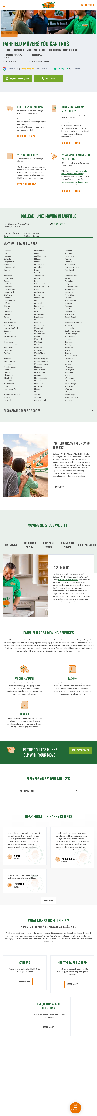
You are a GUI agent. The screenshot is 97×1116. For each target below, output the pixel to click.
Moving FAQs (48, 790)
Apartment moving (48, 545)
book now (59, 486)
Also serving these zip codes (48, 411)
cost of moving (71, 123)
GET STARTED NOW (26, 136)
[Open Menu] (5, 5)
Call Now (48, 78)
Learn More (24, 981)
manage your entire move (35, 119)
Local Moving (10, 545)
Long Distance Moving (29, 545)
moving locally (81, 171)
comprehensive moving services (74, 182)
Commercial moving (67, 545)
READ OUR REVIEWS (26, 184)
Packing (72, 678)
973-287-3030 (87, 5)
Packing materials (24, 678)
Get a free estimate (80, 750)
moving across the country (72, 173)
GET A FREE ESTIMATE (71, 143)
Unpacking (24, 714)
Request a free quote (17, 78)
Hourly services (87, 545)
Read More (48, 900)
